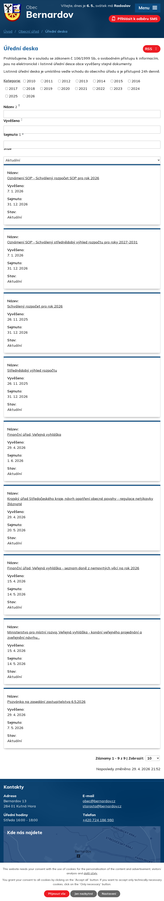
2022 (100, 88)
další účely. (90, 873)
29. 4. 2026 (16, 447)
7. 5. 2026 (15, 727)
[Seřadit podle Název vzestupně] (19, 105)
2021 (83, 88)
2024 (135, 88)
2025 (13, 96)
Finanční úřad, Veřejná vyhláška (34, 434)
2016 (136, 81)
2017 (13, 88)
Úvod (8, 31)
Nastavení (109, 893)
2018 (30, 88)
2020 (65, 88)
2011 (48, 81)
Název (10, 106)
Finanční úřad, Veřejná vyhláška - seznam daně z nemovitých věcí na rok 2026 (73, 568)
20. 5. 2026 (16, 530)
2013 (83, 81)
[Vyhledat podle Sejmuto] (82, 145)
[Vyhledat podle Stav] (82, 160)
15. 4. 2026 (16, 581)
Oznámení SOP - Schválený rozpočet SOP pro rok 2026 (53, 178)
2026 (30, 96)
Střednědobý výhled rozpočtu (32, 370)
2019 (48, 88)
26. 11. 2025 (17, 319)
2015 (118, 81)
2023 (118, 88)
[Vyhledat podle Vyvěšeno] (82, 130)
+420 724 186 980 (98, 820)
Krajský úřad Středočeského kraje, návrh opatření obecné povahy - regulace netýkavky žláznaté (80, 501)
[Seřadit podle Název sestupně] (19, 106)
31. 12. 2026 (17, 204)
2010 (31, 81)
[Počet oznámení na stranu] (152, 758)
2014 (101, 81)
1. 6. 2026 (15, 460)
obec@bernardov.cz (99, 801)
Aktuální (14, 217)
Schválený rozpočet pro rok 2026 (35, 306)
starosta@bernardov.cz (102, 806)
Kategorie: (12, 80)
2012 (66, 81)
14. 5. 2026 (16, 594)
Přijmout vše (56, 893)
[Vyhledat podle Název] (82, 114)
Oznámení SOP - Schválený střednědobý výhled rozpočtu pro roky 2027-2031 (72, 242)
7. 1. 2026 (15, 191)
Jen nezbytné (83, 893)
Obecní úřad (29, 31)
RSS (151, 49)
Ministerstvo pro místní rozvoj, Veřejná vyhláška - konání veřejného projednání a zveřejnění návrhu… (74, 635)
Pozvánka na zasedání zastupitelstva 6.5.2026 (46, 701)
